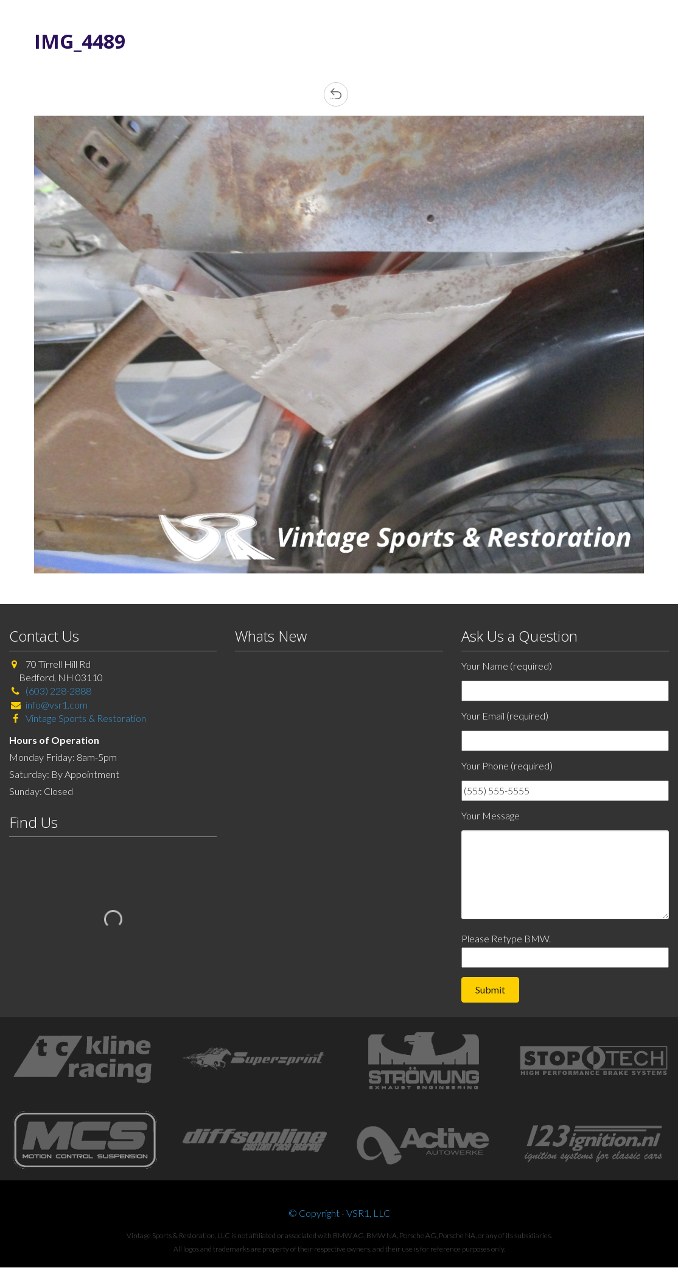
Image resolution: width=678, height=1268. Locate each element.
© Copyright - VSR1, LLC (339, 1213)
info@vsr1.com (57, 704)
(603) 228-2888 (58, 690)
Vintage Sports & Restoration (85, 718)
